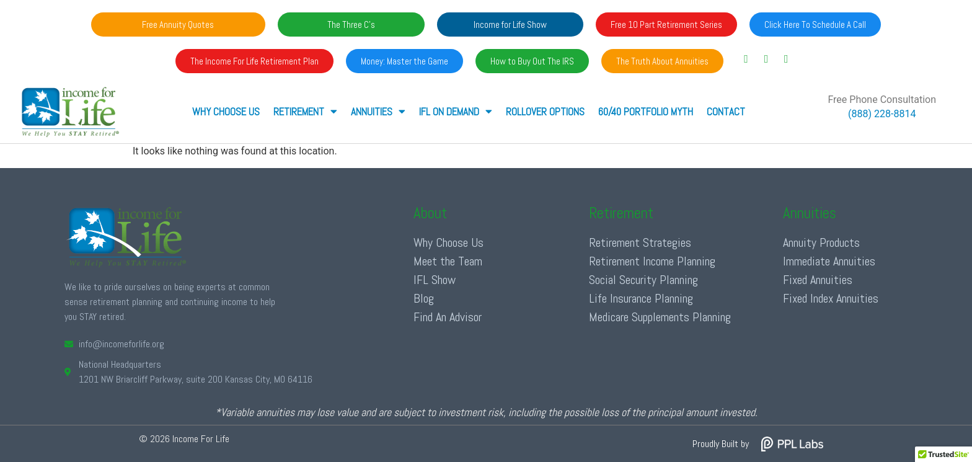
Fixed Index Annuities (830, 298)
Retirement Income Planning (652, 261)
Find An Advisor (447, 317)
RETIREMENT (305, 111)
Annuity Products (821, 242)
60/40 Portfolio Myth (645, 111)
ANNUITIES (378, 111)
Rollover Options (545, 111)
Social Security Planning (643, 280)
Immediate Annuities (829, 261)
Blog (423, 298)
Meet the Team (447, 261)
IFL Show (434, 280)
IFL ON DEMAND (455, 111)
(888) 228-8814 (882, 114)
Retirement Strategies (640, 242)
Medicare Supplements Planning (660, 317)
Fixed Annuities (817, 280)
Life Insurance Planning (641, 298)
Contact (726, 111)
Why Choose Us (226, 111)
